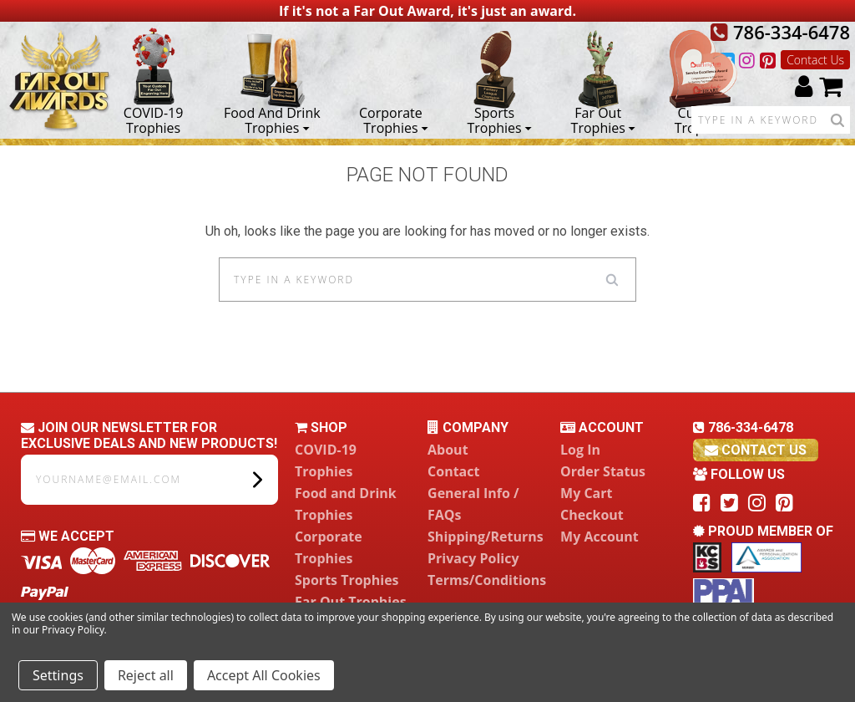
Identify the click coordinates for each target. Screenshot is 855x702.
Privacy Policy (473, 558)
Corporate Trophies (393, 119)
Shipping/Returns (486, 536)
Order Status (602, 471)
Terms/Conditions (487, 580)
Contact (453, 471)
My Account (599, 536)
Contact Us (815, 60)
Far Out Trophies (603, 119)
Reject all (146, 675)
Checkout (592, 515)
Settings (58, 675)
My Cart (586, 493)
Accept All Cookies (264, 675)
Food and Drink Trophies (272, 119)
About (448, 449)
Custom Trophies (702, 119)
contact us (756, 450)
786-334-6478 (780, 31)
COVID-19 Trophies (154, 119)
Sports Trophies (499, 119)
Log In (580, 449)
